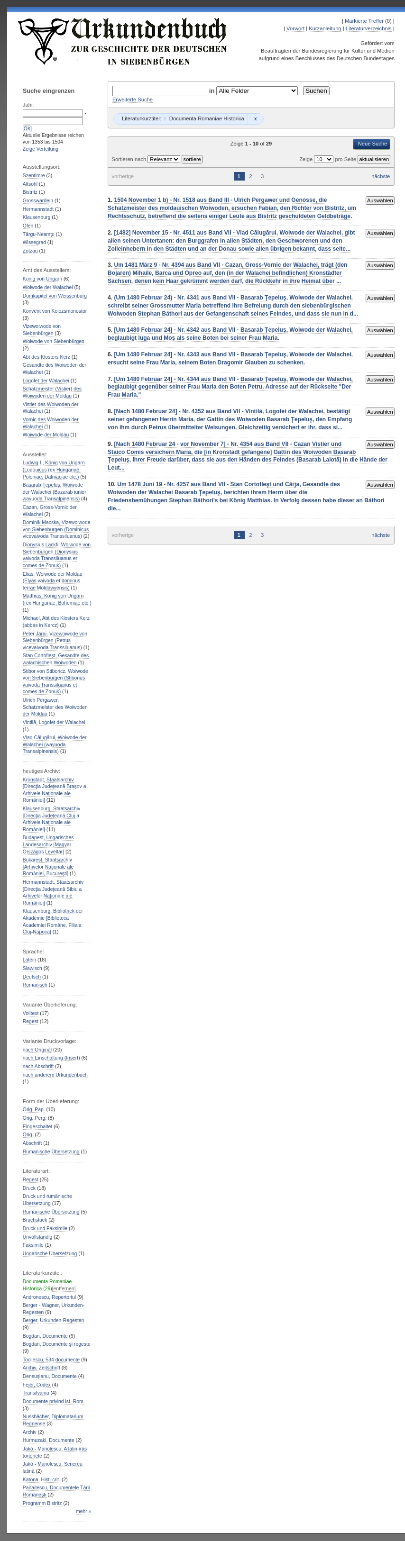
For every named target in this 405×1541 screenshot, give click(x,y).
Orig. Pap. (34, 1109)
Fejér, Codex (37, 1384)
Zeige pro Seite (328, 159)
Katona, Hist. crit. (41, 1479)
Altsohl (30, 184)
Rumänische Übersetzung (51, 1151)
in (213, 90)
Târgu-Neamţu (39, 234)
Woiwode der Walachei (48, 287)
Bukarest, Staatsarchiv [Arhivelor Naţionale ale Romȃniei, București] (48, 866)
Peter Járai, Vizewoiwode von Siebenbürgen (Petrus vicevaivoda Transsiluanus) (55, 640)
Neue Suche (372, 143)
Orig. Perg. (34, 1118)
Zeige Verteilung (40, 149)
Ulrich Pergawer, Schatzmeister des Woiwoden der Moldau (55, 707)
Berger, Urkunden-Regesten (53, 1320)
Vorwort (295, 28)
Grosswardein (38, 200)
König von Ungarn (42, 278)
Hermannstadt (38, 209)
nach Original (37, 1049)
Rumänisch (35, 985)
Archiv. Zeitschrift (41, 1367)
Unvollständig (37, 1237)
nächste (380, 176)
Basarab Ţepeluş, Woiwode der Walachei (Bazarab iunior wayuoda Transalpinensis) (54, 491)
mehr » (83, 1511)
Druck (29, 1188)
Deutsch (32, 976)
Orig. (28, 1134)
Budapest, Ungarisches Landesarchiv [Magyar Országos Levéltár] (48, 844)
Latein (29, 959)
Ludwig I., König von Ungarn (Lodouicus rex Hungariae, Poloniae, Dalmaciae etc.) (54, 469)
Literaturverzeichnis (369, 28)
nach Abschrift (38, 1066)
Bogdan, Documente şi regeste (57, 1344)
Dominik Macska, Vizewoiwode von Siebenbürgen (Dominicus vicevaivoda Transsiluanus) (57, 529)
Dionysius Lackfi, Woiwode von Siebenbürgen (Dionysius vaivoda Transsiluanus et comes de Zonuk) (57, 555)
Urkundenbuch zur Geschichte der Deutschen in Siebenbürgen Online (123, 41)
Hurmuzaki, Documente (48, 1440)
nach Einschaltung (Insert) (51, 1058)
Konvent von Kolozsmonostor (55, 311)
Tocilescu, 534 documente (51, 1359)
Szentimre (34, 175)
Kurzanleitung (325, 28)
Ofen (28, 225)
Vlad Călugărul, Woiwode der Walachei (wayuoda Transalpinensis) (55, 744)
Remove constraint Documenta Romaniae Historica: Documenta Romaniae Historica (255, 119)
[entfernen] (64, 1288)
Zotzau (30, 251)
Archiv (30, 1432)
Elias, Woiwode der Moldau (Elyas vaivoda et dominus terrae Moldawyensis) (53, 580)
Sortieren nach (129, 159)
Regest (30, 1021)
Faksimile (33, 1245)
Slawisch (32, 968)
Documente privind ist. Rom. (54, 1401)
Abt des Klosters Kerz (46, 357)
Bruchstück (35, 1220)
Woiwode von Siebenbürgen (53, 341)
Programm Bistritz (42, 1503)
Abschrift (32, 1143)
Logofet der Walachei (46, 380)
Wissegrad (34, 242)
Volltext (31, 1013)
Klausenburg (36, 217)
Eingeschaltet (37, 1126)
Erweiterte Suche (132, 99)
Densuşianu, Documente (50, 1376)
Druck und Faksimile (45, 1228)
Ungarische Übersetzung (50, 1253)
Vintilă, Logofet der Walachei (54, 722)
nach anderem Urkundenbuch (55, 1075)
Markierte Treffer (364, 21)
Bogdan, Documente (45, 1336)
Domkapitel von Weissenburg (55, 296)
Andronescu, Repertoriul (49, 1297)
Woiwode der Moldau (46, 434)
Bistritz (30, 192)
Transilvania (36, 1393)
